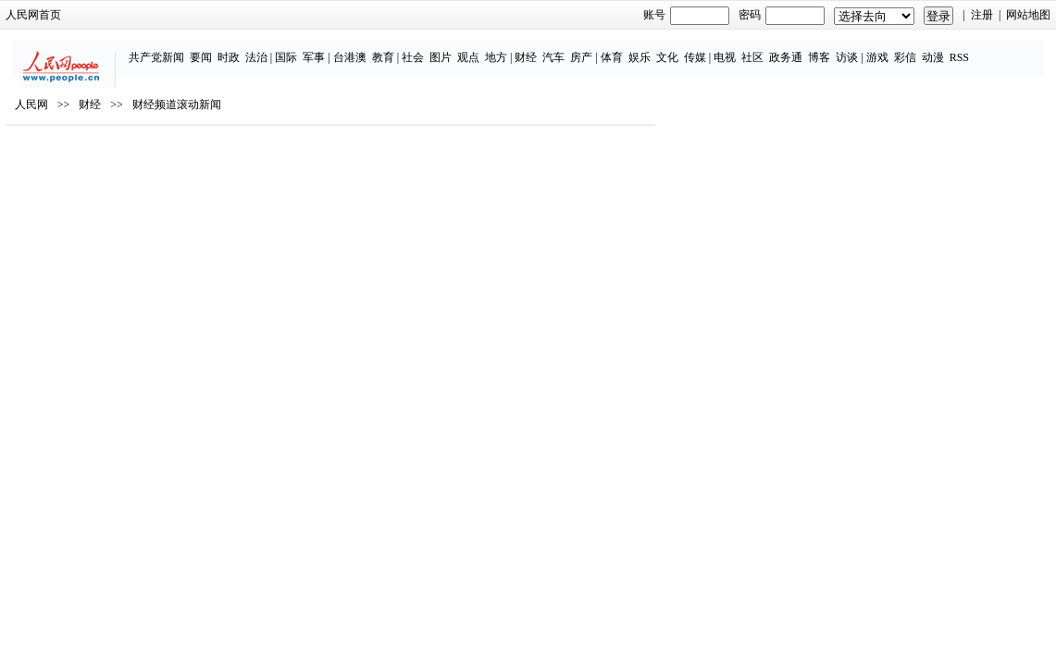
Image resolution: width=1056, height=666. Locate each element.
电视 (704, 48)
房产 (561, 48)
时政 (207, 48)
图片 (420, 48)
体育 (590, 48)
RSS (938, 48)
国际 (266, 48)
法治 (235, 48)
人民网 (110, 158)
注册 (903, 14)
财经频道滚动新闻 (255, 158)
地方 (476, 48)
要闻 (179, 48)
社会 (392, 48)
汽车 (533, 48)
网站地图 (950, 14)
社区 (732, 48)
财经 (505, 48)
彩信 (884, 48)
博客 (799, 48)
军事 (293, 48)
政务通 (765, 48)
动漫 (912, 48)
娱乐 (618, 48)
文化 (646, 48)
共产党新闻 (135, 48)
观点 (448, 48)
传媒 (674, 48)
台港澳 (328, 48)
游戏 (856, 48)
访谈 (826, 48)
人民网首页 (112, 14)
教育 (362, 48)
